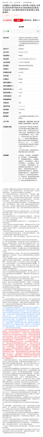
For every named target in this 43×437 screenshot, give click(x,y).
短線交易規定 (27, 123)
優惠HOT (36, 20)
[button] (21, 27)
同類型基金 (27, 20)
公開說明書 (29, 121)
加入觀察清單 (7, 20)
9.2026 (6, 31)
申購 (18, 20)
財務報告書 (21, 121)
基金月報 (35, 123)
